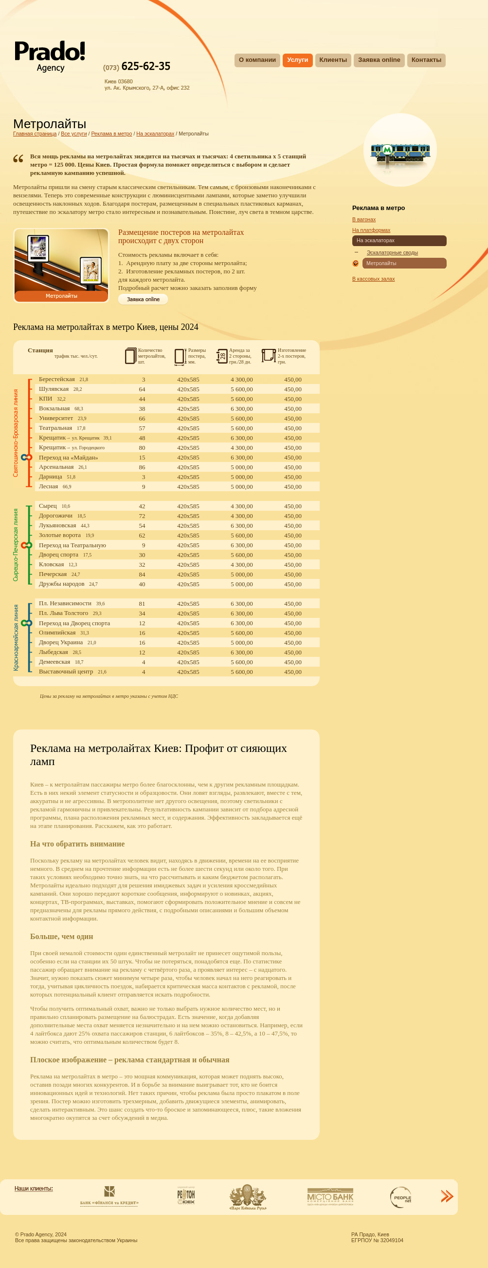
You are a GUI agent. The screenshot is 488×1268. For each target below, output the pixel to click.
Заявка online (379, 59)
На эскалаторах (155, 133)
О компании (257, 59)
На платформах (371, 230)
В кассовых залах (373, 279)
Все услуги (74, 133)
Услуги (297, 59)
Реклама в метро (111, 133)
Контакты (426, 59)
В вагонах (364, 219)
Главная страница (34, 133)
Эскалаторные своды (392, 252)
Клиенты (333, 59)
